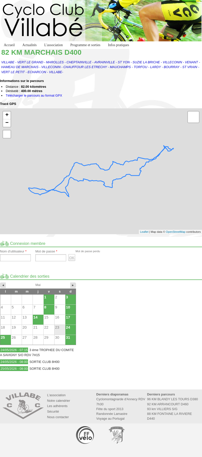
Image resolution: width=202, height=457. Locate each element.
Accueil (9, 45)
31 (68, 337)
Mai (38, 285)
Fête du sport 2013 (109, 409)
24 (68, 327)
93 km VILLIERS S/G (162, 409)
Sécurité (53, 411)
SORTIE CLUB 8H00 (44, 362)
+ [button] (7, 115)
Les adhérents (57, 406)
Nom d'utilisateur (13, 251)
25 (3, 337)
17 (68, 317)
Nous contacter (58, 417)
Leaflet (144, 231)
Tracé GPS (8, 104)
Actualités (29, 45)
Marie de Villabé (117, 435)
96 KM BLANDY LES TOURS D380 (172, 399)
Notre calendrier (58, 401)
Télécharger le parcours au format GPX (34, 95)
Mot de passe (46, 251)
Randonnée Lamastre (111, 414)
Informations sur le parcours (22, 81)
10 (68, 307)
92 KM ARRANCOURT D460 (168, 404)
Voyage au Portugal (110, 418)
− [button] (7, 123)
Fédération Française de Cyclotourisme (85, 435)
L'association (53, 45)
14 (35, 317)
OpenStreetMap (176, 231)
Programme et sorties (85, 45)
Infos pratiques (118, 45)
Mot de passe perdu (87, 251)
